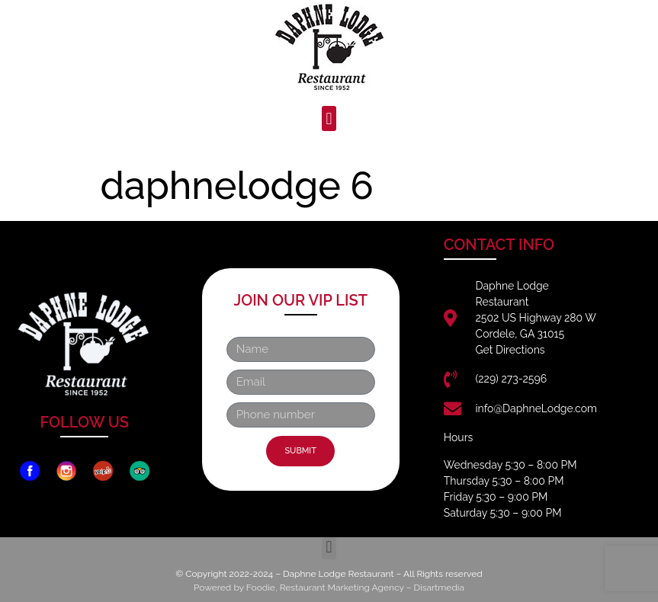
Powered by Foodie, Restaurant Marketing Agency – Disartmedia (329, 587)
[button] (329, 118)
